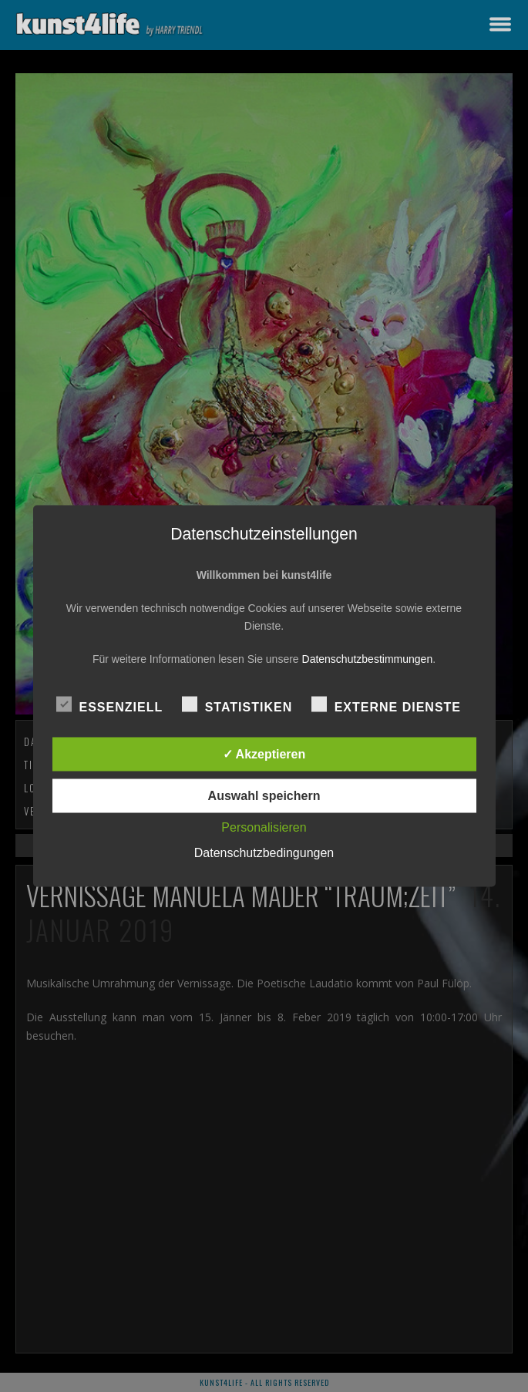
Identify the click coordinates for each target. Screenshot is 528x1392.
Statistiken (237, 705)
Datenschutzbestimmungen (367, 659)
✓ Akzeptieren (264, 754)
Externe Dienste (386, 705)
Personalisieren (263, 827)
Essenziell (109, 705)
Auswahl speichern (264, 795)
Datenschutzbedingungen (264, 852)
